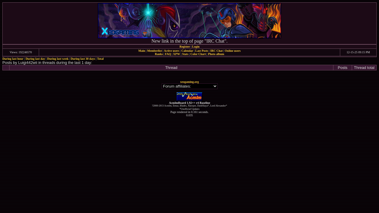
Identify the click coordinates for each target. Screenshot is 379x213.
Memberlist (154, 50)
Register (184, 46)
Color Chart (198, 54)
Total (100, 58)
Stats (185, 54)
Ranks (159, 54)
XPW (176, 54)
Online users (233, 50)
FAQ (168, 54)
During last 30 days (83, 58)
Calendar (187, 50)
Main (141, 50)
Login (196, 46)
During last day (35, 58)
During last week (57, 58)
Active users (171, 50)
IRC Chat (216, 50)
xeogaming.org (189, 81)
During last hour (12, 58)
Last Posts (201, 50)
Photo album (216, 54)
